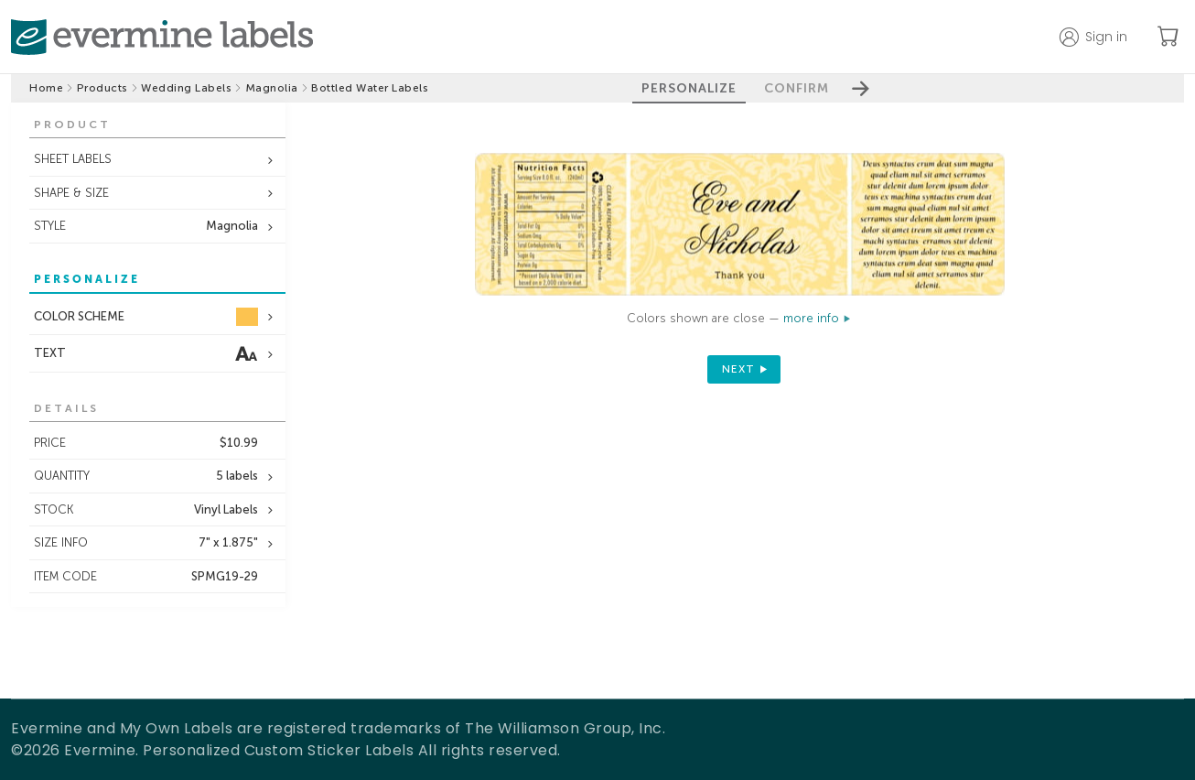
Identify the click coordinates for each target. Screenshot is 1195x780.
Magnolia (271, 87)
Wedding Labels (186, 87)
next (738, 369)
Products (102, 87)
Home (46, 87)
